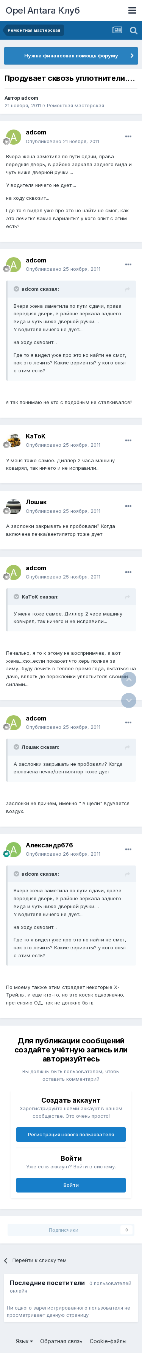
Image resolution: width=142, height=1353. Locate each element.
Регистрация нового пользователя (71, 1134)
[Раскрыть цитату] (17, 289)
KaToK (35, 436)
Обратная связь (61, 1341)
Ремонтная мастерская (75, 105)
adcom (29, 98)
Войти (71, 1185)
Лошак (36, 502)
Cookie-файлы (108, 1341)
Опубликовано (62, 141)
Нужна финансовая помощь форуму (71, 55)
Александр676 (49, 845)
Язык (24, 1341)
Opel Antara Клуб (43, 10)
